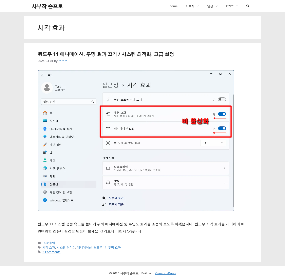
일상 (214, 6)
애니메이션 (84, 247)
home (174, 6)
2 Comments (51, 252)
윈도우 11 (99, 247)
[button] (198, 6)
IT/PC (234, 6)
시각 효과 (48, 247)
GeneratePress (165, 273)
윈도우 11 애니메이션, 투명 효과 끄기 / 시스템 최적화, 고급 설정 (106, 54)
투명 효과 (114, 247)
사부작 (194, 6)
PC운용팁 (48, 243)
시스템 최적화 (66, 247)
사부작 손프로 (47, 6)
